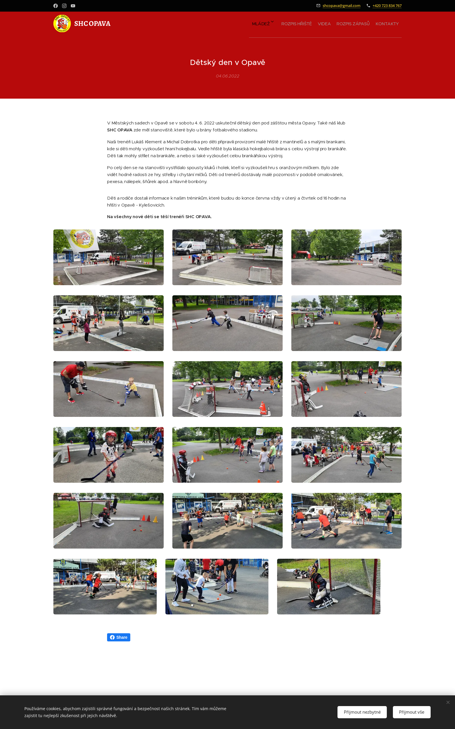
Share (118, 651)
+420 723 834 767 (387, 5)
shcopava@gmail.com (341, 5)
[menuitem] (352, 23)
